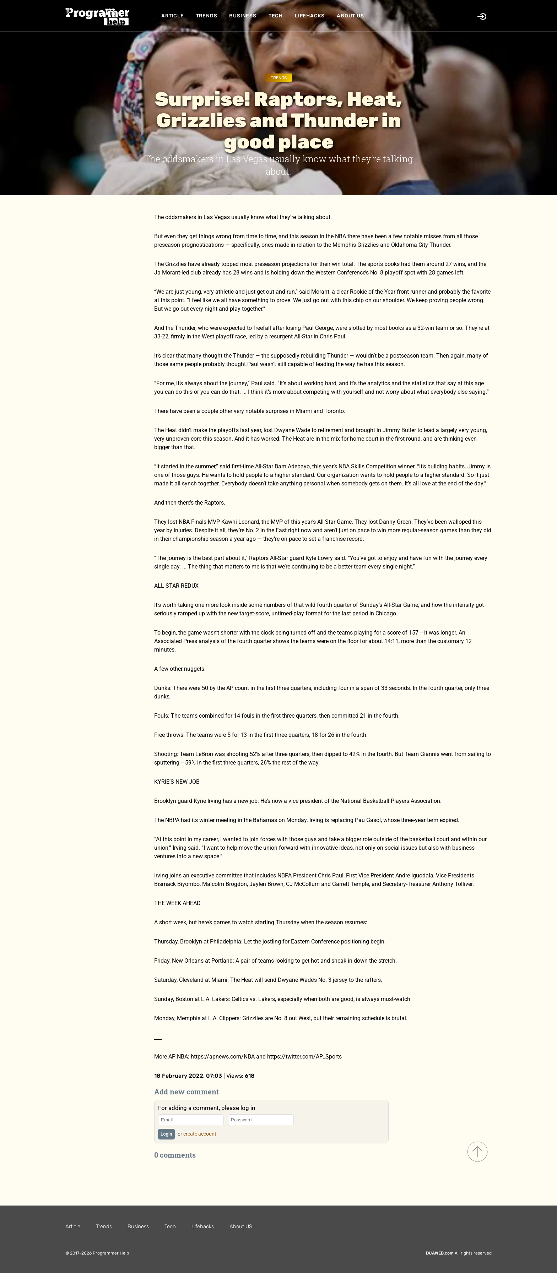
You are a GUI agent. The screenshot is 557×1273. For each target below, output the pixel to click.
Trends (206, 16)
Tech (276, 16)
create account (199, 1134)
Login (166, 1134)
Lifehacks (310, 16)
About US (350, 16)
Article (172, 16)
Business (242, 16)
